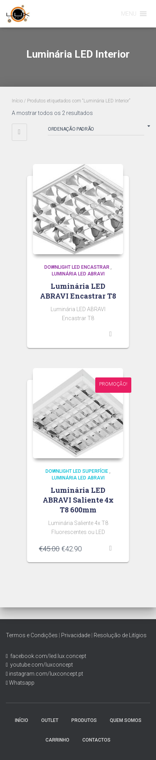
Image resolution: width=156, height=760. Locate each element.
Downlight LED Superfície (76, 471)
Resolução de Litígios (120, 635)
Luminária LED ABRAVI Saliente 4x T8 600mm (78, 499)
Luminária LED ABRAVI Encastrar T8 (78, 291)
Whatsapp (21, 683)
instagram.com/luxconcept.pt (45, 674)
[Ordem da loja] (96, 131)
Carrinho (57, 740)
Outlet (49, 720)
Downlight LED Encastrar (76, 267)
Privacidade (75, 635)
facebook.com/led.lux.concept (48, 656)
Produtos (84, 720)
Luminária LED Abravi (78, 274)
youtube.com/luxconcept (40, 665)
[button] (128, 14)
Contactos (96, 740)
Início (17, 101)
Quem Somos (125, 720)
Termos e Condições (32, 635)
